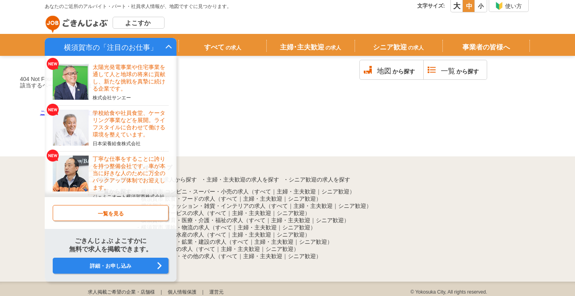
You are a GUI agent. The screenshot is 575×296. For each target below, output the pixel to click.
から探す (396, 71)
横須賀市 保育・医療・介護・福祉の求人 (192, 220)
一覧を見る (111, 214)
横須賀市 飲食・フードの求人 (178, 198)
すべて (222, 47)
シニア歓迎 (398, 47)
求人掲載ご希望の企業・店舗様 (121, 292)
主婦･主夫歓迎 (310, 47)
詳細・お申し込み (110, 266)
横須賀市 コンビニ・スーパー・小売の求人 (195, 191)
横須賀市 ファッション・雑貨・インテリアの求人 (203, 206)
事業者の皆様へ (486, 47)
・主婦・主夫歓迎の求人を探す (240, 179)
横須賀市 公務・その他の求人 (178, 256)
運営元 (216, 292)
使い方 (508, 6)
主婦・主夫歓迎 (296, 191)
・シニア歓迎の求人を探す (316, 179)
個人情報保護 (182, 292)
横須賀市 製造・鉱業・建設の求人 (183, 242)
